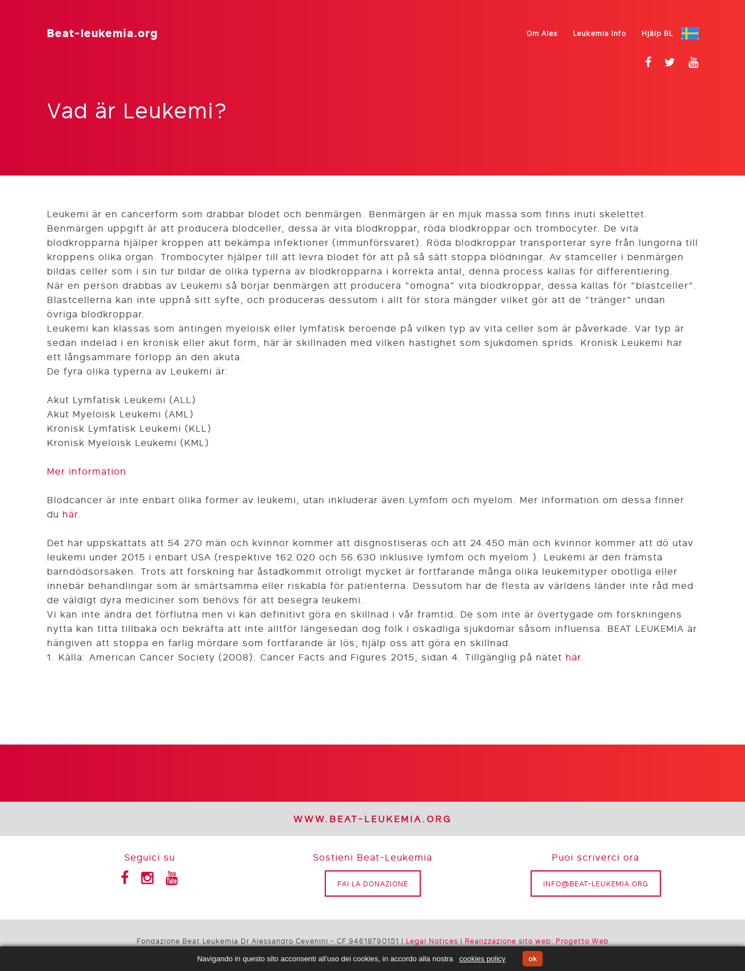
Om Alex (542, 33)
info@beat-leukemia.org (595, 883)
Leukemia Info (599, 33)
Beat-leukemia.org (102, 32)
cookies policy (482, 958)
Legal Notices (432, 941)
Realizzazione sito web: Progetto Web (537, 941)
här (70, 514)
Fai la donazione (372, 883)
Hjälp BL (657, 33)
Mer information (86, 471)
